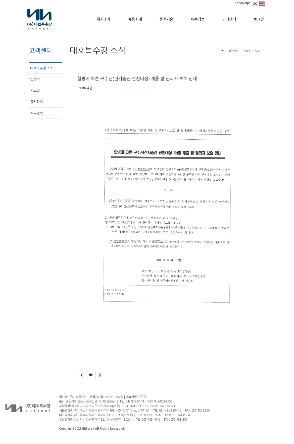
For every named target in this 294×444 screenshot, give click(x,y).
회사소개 (104, 19)
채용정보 (198, 19)
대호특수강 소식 (42, 68)
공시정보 (36, 101)
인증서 (35, 79)
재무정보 (36, 113)
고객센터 (229, 19)
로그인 (259, 19)
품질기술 (166, 19)
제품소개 (135, 19)
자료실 (35, 90)
